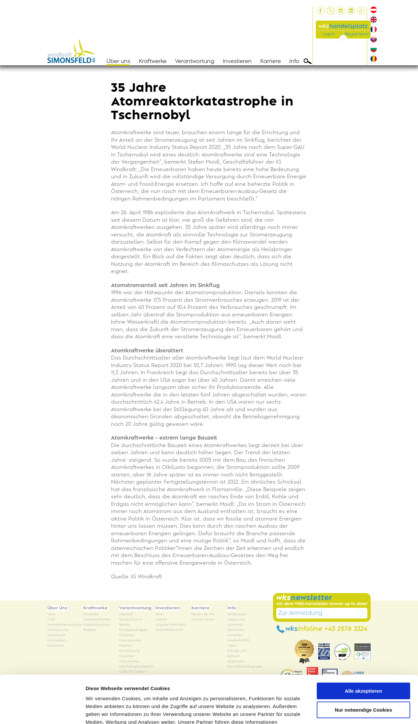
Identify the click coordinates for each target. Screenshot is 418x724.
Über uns (118, 61)
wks (343, 26)
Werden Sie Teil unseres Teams (203, 617)
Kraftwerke (153, 61)
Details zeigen (102, 711)
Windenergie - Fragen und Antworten (237, 619)
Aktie (159, 614)
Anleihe (161, 619)
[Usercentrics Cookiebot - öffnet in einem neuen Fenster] (42, 711)
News (51, 614)
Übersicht (126, 614)
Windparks (91, 614)
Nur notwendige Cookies (363, 665)
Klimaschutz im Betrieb (130, 622)
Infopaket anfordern (170, 624)
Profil (51, 619)
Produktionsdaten (96, 624)
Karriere (270, 61)
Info (294, 61)
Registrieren (357, 34)
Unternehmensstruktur (64, 624)
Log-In (329, 34)
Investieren (237, 61)
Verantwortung (194, 61)
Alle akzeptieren (363, 646)
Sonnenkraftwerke (96, 619)
